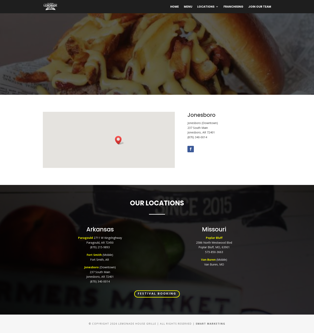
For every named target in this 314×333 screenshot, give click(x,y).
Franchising (233, 7)
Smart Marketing (210, 323)
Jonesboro (91, 267)
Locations (205, 7)
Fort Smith (95, 255)
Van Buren (208, 259)
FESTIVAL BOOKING (157, 293)
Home (174, 7)
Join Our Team (259, 7)
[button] (119, 140)
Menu (188, 7)
